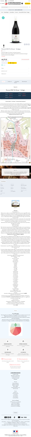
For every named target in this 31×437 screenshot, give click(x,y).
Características (17, 81)
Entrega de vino (15, 392)
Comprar (12, 62)
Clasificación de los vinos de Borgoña (15, 401)
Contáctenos (15, 412)
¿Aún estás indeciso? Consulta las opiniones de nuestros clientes (15, 367)
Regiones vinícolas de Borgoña (15, 404)
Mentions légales (15, 386)
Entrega (15, 68)
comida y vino (10, 81)
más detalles (3, 56)
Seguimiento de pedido (15, 384)
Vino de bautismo (15, 395)
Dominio (15, 82)
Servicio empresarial (15, 393)
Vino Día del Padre (15, 397)
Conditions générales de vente (15, 387)
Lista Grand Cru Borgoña (15, 402)
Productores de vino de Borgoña (15, 406)
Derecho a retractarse (15, 385)
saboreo (3, 81)
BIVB (17, 305)
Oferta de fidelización (15, 383)
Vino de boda (15, 394)
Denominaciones (24, 81)
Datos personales (15, 388)
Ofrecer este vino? (15, 73)
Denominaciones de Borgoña (15, 405)
